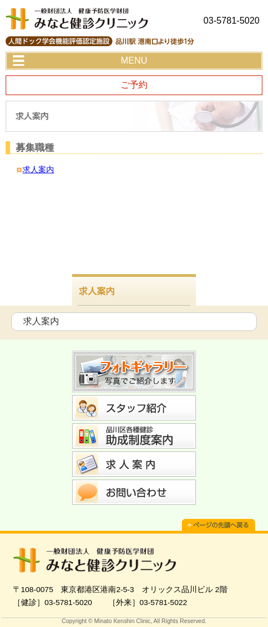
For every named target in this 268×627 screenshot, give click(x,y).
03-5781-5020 (231, 20)
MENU (133, 60)
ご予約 (134, 84)
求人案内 (38, 169)
